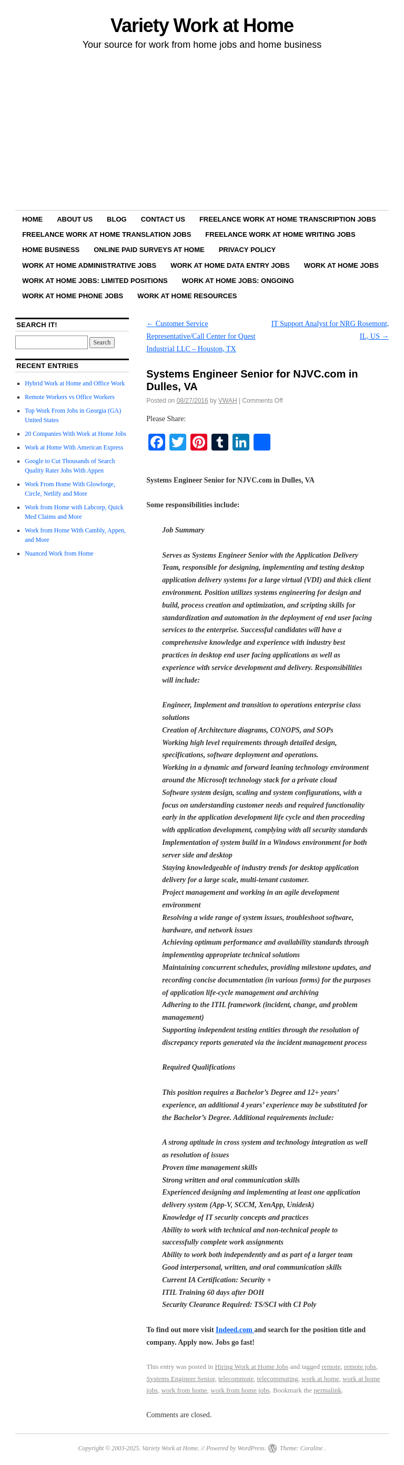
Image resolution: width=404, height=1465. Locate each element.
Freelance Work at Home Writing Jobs (280, 234)
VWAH (227, 400)
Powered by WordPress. (236, 1448)
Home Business (50, 250)
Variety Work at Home (202, 25)
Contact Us (163, 219)
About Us (75, 219)
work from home (184, 1390)
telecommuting (277, 1379)
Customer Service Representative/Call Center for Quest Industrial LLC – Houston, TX (200, 336)
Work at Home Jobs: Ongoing (238, 281)
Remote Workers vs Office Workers (70, 397)
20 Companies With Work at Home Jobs (75, 433)
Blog (117, 219)
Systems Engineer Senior (180, 1379)
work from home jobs (239, 1390)
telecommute (236, 1379)
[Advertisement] (202, 131)
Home (32, 219)
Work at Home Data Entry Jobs (230, 265)
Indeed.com (235, 1330)
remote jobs (360, 1366)
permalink (327, 1390)
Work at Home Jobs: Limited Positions (95, 281)
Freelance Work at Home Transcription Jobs (287, 219)
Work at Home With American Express (74, 447)
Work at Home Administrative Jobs (89, 265)
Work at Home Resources (187, 296)
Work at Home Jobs (341, 265)
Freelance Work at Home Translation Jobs (106, 234)
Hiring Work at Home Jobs (252, 1366)
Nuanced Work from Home (59, 553)
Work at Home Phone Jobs (72, 296)
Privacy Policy (247, 250)
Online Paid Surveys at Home (149, 250)
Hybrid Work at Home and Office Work (75, 383)
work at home (320, 1379)
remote (330, 1366)
